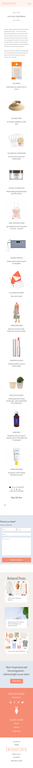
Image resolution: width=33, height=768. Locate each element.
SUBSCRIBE (16, 681)
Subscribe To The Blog (16, 491)
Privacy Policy (16, 754)
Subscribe (16, 731)
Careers (16, 744)
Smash (20, 760)
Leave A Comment (16, 487)
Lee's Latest (16, 20)
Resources (16, 697)
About (16, 723)
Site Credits (16, 757)
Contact (16, 727)
